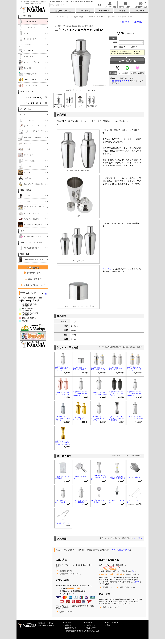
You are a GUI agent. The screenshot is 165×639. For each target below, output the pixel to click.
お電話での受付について (33, 285)
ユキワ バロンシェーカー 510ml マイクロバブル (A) (80, 393)
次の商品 (138, 21)
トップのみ (107, 268)
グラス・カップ (26, 91)
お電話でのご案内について (70, 573)
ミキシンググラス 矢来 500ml (62, 477)
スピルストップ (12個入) (116, 501)
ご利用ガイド (91, 625)
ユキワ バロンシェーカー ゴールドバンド (98, 369)
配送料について (108, 587)
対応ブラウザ (91, 628)
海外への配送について (120, 550)
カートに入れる (127, 60)
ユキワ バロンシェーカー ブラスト (116, 369)
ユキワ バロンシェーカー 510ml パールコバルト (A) (62, 418)
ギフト (23, 231)
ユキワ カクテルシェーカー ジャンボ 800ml (135, 418)
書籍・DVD (25, 254)
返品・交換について (110, 607)
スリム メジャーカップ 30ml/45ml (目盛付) (117, 477)
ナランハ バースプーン (134, 501)
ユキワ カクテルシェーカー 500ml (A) (80, 501)
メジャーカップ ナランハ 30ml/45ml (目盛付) (98, 477)
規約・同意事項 (112, 622)
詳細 (45, 294)
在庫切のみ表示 (137, 73)
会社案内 (89, 622)
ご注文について (65, 571)
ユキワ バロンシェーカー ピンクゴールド (62, 393)
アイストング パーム (62, 523)
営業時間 (68, 625)
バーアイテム (25, 109)
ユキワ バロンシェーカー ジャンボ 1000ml (99, 393)
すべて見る (138, 538)
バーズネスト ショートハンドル (98, 501)
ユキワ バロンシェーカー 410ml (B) (62, 501)
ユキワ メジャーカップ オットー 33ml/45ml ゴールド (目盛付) (62, 443)
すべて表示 (123, 73)
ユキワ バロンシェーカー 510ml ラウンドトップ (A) (62, 368)
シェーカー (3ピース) (95, 16)
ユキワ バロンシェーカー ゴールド (80, 418)
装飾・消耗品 (25, 190)
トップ (62, 16)
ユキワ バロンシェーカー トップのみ (80, 369)
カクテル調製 (25, 16)
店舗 (108, 625)
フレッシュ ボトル (133, 477)
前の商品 (126, 21)
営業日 (137, 581)
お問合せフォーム (33, 272)
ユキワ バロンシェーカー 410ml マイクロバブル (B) (134, 393)
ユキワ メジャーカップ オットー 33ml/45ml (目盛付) (116, 418)
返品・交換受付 (33, 279)
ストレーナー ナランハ (80, 477)
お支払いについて (66, 611)
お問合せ (68, 622)
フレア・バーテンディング (31, 242)
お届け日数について (127, 587)
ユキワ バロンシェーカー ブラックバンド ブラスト (116, 393)
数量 (115, 42)
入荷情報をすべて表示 (119, 80)
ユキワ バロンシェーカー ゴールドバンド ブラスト (134, 368)
